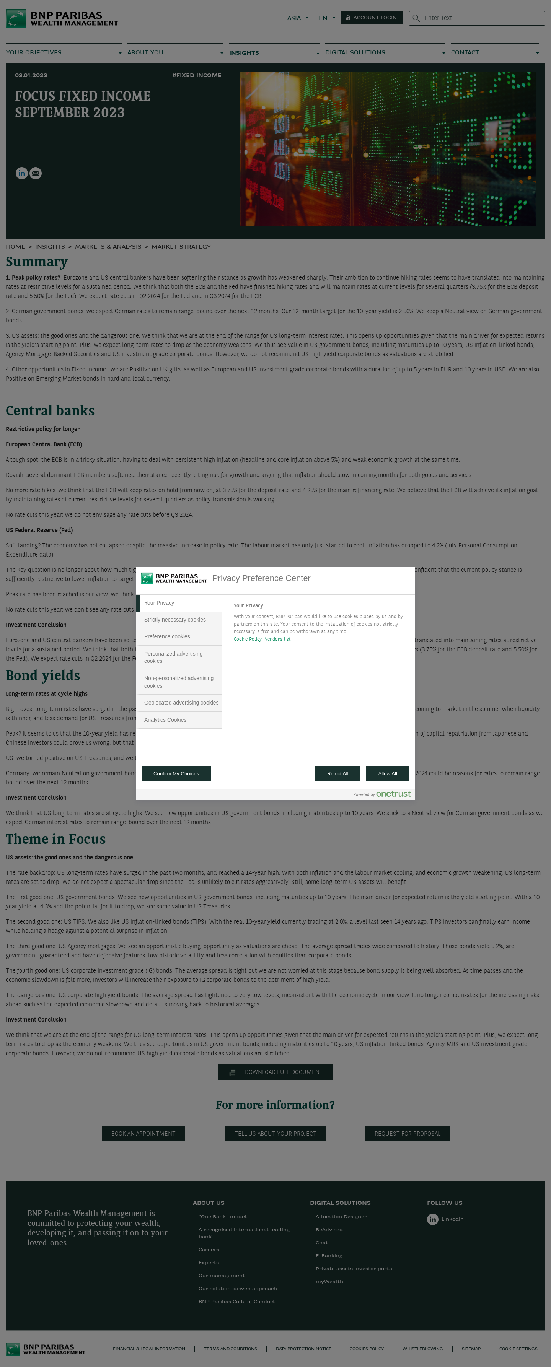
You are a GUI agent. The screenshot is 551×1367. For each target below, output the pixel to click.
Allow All (387, 773)
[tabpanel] (321, 624)
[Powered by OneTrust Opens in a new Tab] (382, 795)
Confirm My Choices (176, 773)
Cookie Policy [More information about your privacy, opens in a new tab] (248, 639)
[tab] (179, 603)
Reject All (338, 773)
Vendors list (278, 639)
